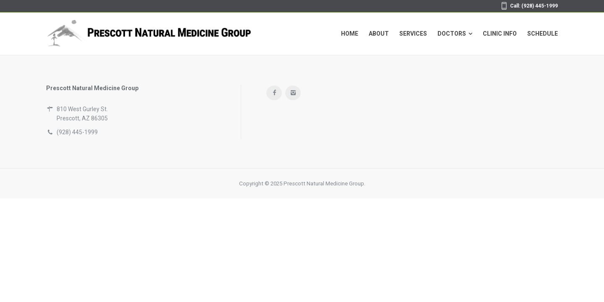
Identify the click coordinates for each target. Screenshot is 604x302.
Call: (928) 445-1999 (534, 6)
